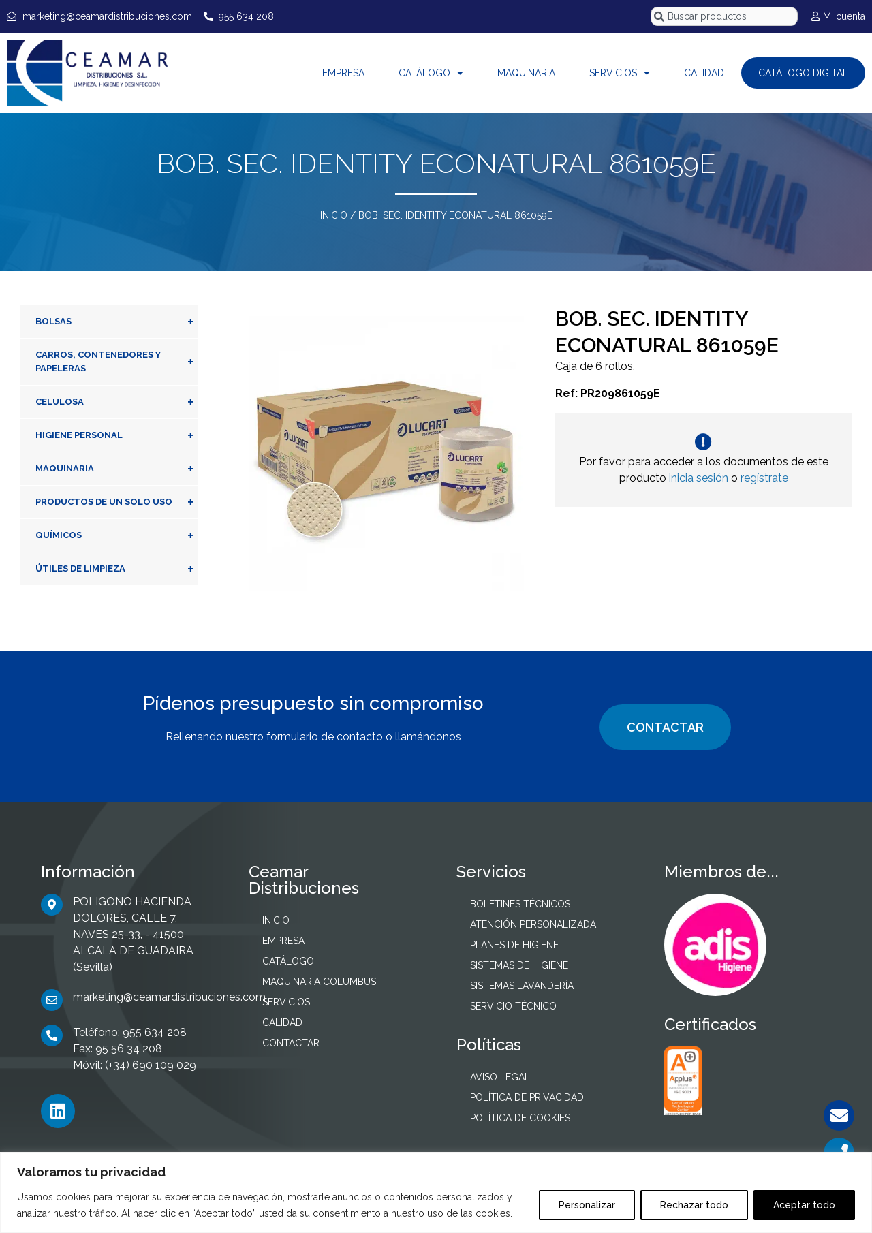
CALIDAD (704, 72)
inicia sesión (698, 477)
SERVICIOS (619, 72)
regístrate (764, 477)
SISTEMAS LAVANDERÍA (522, 985)
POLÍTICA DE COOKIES (520, 1117)
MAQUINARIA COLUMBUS (319, 981)
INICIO (333, 215)
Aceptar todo (804, 1205)
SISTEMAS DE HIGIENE (519, 965)
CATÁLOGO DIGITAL (803, 72)
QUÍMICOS (116, 535)
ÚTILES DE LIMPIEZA (116, 568)
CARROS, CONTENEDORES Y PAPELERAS (116, 362)
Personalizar (587, 1205)
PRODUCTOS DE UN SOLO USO (116, 502)
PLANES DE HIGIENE (514, 944)
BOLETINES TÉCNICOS (520, 904)
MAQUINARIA (526, 72)
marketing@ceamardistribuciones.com (169, 996)
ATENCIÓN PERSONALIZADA (533, 924)
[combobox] (724, 16)
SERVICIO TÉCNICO (513, 1006)
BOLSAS (116, 321)
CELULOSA (116, 402)
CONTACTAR (665, 727)
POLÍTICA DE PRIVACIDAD (527, 1097)
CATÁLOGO (431, 72)
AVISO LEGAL (500, 1077)
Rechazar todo (694, 1205)
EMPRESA (343, 72)
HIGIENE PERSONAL (116, 435)
